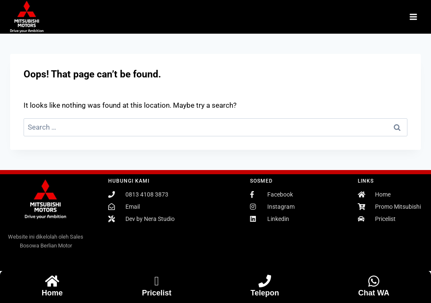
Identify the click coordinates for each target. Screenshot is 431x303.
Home (52, 293)
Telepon (264, 293)
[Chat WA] (373, 281)
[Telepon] (264, 281)
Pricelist (156, 293)
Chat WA (373, 293)
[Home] (52, 281)
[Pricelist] (156, 281)
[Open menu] (413, 16)
